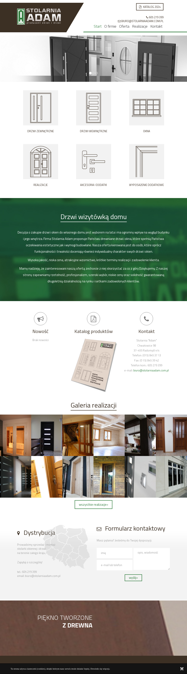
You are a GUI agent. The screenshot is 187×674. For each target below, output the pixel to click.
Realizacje (140, 26)
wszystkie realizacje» (93, 504)
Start (98, 26)
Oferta (124, 26)
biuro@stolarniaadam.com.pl (151, 370)
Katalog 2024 (149, 7)
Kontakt (156, 26)
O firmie (110, 26)
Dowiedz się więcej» (100, 668)
